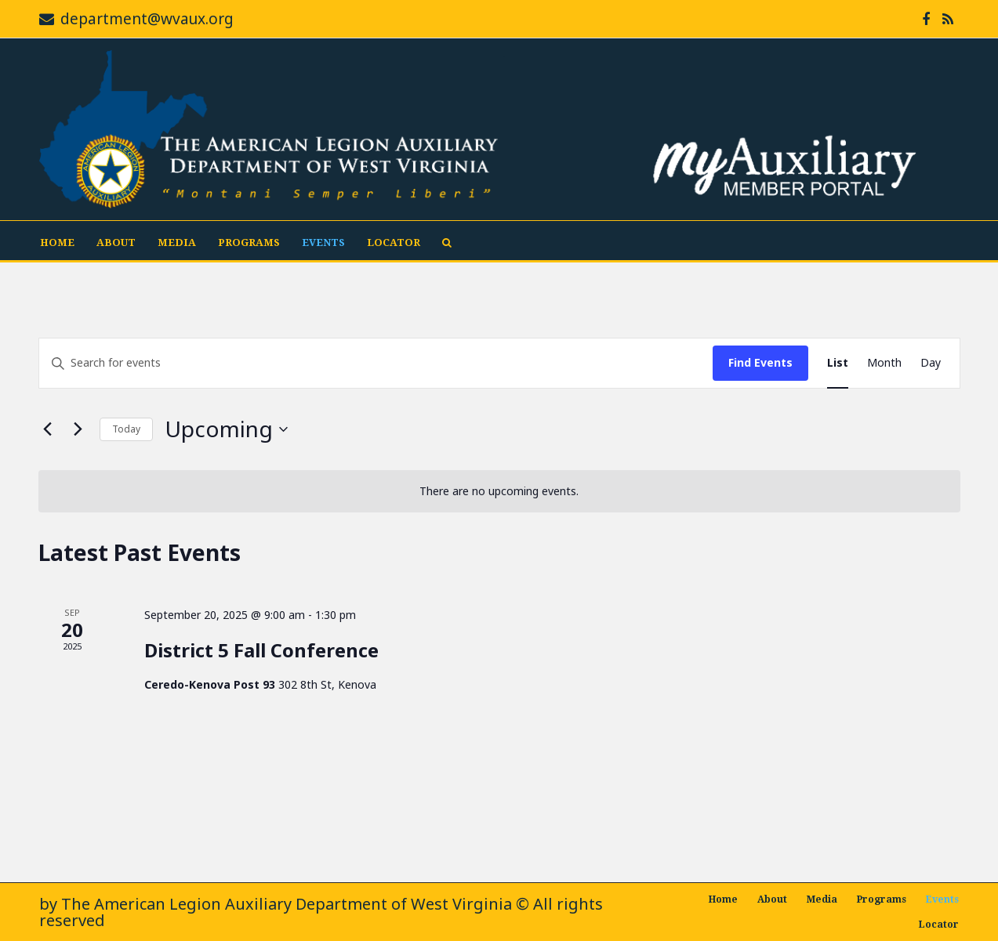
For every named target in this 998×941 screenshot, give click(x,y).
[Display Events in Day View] (930, 363)
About (116, 242)
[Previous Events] (47, 429)
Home (57, 242)
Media (177, 242)
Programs (249, 242)
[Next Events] (78, 429)
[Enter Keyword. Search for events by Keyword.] (376, 363)
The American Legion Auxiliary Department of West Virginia (286, 903)
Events (323, 242)
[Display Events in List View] (837, 363)
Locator (393, 242)
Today (126, 429)
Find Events (760, 362)
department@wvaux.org (147, 19)
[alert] (499, 491)
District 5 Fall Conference (261, 650)
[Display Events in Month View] (884, 363)
